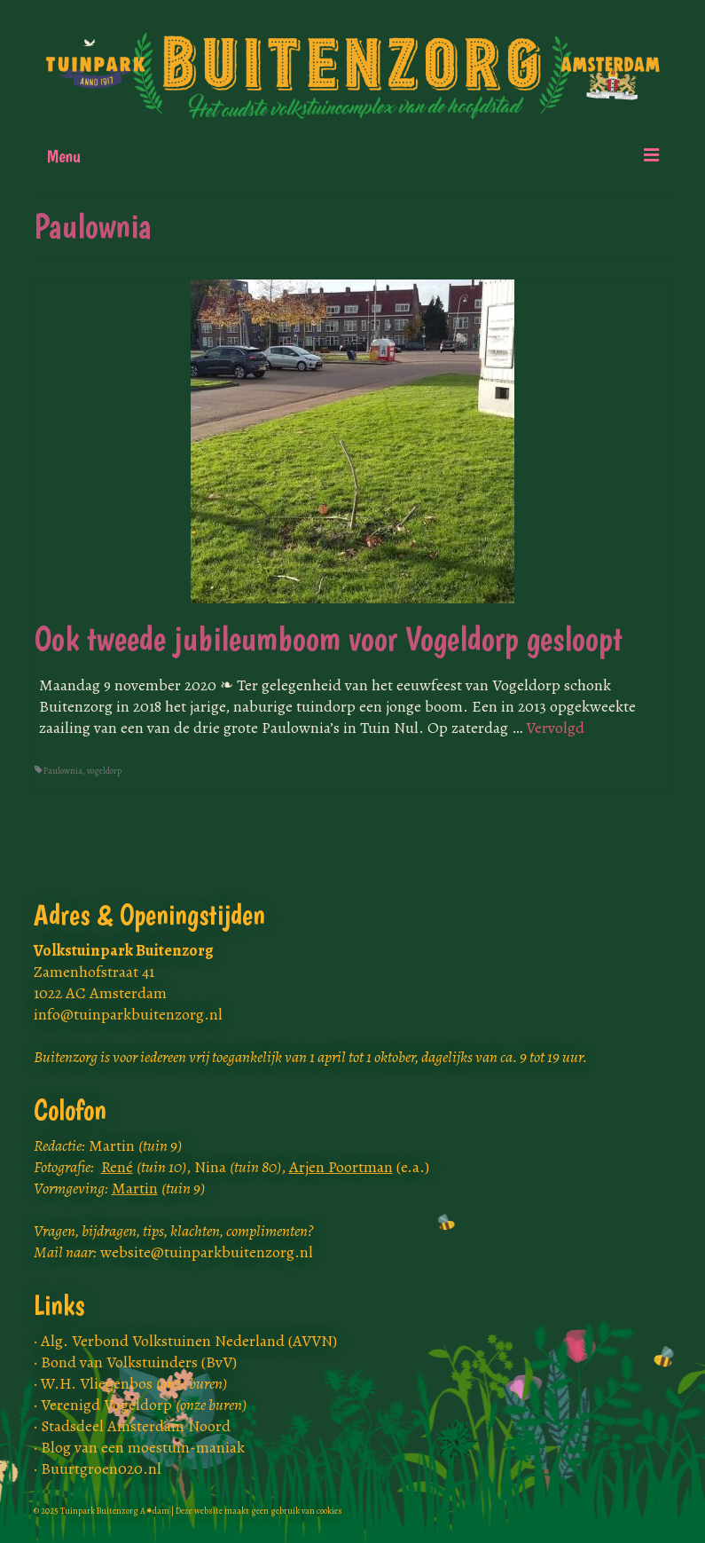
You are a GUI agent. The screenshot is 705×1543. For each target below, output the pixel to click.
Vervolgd (555, 727)
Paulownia (62, 770)
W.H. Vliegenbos (134, 1383)
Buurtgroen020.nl (101, 1468)
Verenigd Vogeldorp (144, 1404)
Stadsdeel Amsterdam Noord (136, 1426)
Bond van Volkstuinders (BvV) (139, 1362)
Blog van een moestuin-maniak (143, 1447)
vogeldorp (104, 770)
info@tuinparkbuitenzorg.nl (128, 1014)
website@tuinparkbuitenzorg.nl (206, 1252)
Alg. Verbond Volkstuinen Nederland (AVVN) (189, 1340)
